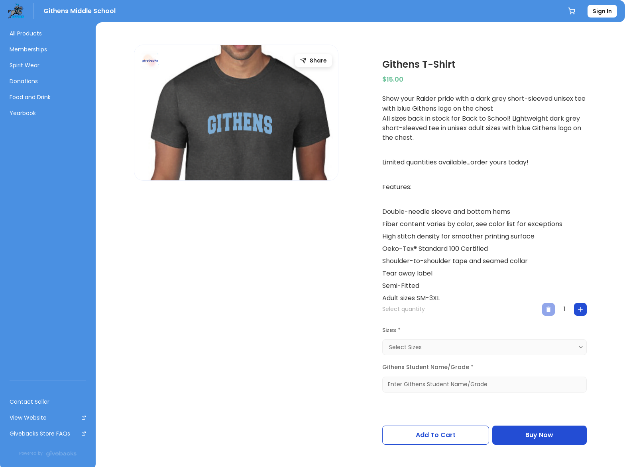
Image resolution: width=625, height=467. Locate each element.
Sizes (391, 330)
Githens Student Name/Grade (428, 367)
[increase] (580, 309)
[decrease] (548, 309)
